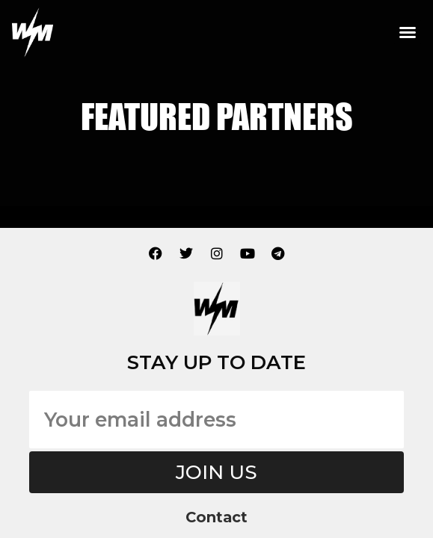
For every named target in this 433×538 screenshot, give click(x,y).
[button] (407, 32)
